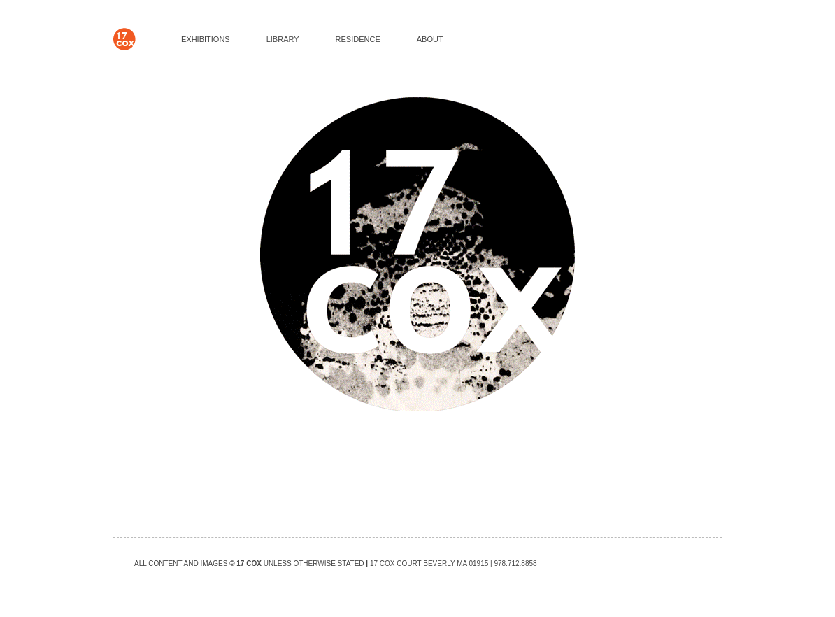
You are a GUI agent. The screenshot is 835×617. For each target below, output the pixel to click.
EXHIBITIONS (205, 39)
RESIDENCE (358, 39)
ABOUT (430, 39)
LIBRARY (282, 39)
